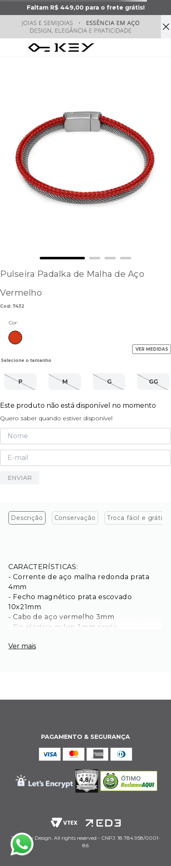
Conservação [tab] (75, 518)
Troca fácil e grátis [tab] (136, 518)
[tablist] (85, 520)
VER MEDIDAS (151, 349)
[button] (20, 381)
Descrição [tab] (27, 518)
